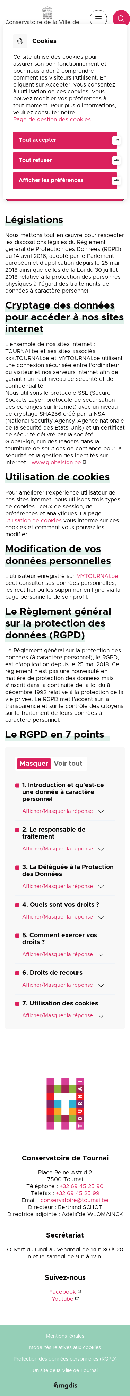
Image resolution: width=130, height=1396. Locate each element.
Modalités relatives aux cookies (65, 1347)
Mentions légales (65, 1336)
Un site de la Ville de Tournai (65, 1370)
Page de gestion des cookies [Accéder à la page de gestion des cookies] (52, 119)
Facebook (62, 1292)
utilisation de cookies (33, 520)
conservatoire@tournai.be (75, 1200)
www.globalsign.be (56, 462)
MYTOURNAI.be (97, 576)
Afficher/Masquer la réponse (63, 811)
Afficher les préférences (51, 180)
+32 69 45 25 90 (82, 1186)
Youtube (62, 1299)
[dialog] (65, 111)
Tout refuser (35, 160)
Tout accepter (38, 140)
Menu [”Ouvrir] (98, 18)
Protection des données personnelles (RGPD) (65, 1359)
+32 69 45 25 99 (77, 1193)
